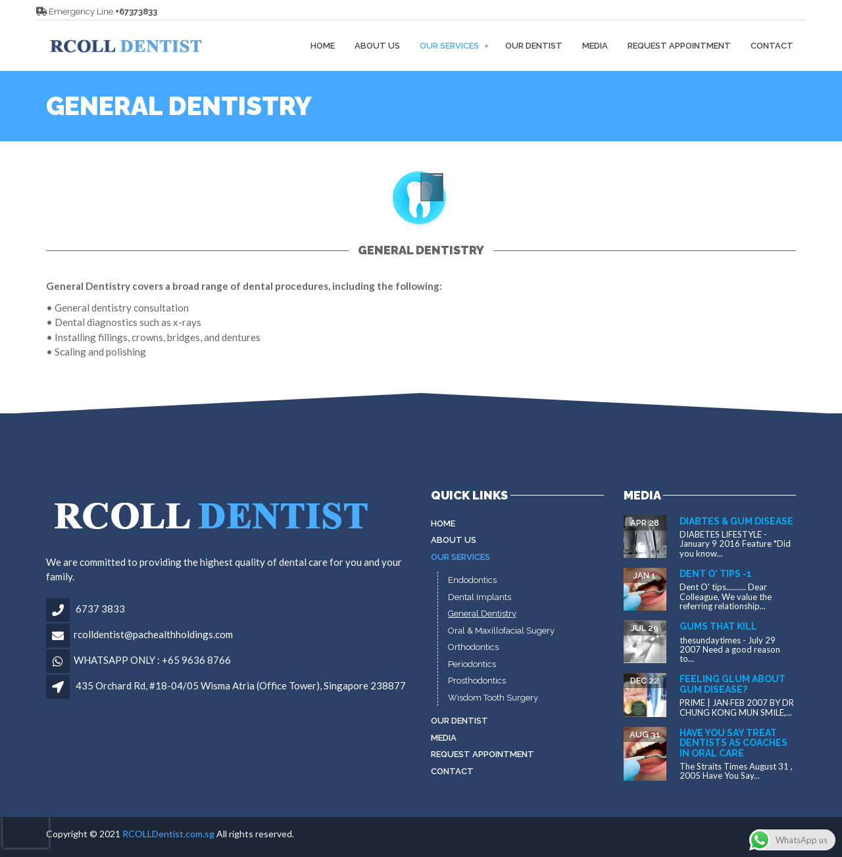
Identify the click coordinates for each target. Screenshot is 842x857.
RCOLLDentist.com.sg (168, 833)
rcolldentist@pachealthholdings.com (153, 634)
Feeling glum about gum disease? (732, 684)
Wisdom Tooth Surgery (493, 698)
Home (322, 46)
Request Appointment (679, 46)
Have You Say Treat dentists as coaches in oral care (733, 743)
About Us (377, 46)
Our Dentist (533, 46)
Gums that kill (718, 626)
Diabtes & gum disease (736, 521)
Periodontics (472, 664)
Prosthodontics (477, 680)
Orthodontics (473, 647)
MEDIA (595, 46)
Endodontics (472, 580)
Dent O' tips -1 (716, 573)
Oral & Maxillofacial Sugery (501, 631)
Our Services (449, 46)
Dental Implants (479, 597)
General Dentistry (482, 613)
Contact (772, 46)
